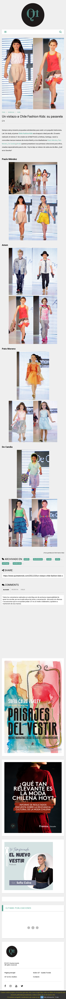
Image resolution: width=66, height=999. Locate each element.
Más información (49, 997)
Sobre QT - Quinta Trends (42, 973)
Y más (57, 997)
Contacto (36, 977)
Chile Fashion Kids (26, 133)
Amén (19, 144)
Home (3, 112)
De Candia (11, 144)
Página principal (9, 973)
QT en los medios (10, 977)
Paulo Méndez (52, 140)
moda (18, 112)
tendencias (11, 112)
